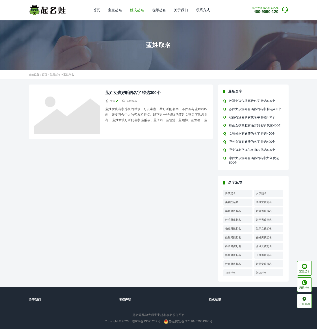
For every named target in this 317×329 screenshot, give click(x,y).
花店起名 (230, 272)
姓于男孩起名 (264, 219)
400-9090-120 (265, 10)
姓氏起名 (137, 10)
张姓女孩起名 (264, 246)
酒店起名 (261, 272)
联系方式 (203, 10)
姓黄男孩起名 (233, 246)
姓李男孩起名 (264, 210)
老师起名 (159, 10)
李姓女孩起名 (264, 202)
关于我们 (181, 10)
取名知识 (215, 299)
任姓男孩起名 (264, 237)
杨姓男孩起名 (233, 228)
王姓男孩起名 (264, 255)
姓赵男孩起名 (233, 237)
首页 (96, 10)
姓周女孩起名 (264, 263)
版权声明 (125, 299)
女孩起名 (261, 193)
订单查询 (304, 301)
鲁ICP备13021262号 (146, 321)
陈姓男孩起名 (233, 255)
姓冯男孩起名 (233, 219)
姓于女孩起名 (264, 228)
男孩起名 (230, 193)
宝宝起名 (115, 10)
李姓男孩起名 (233, 210)
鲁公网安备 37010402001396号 (188, 321)
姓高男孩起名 (233, 263)
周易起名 (304, 284)
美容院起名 (231, 202)
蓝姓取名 (131, 101)
